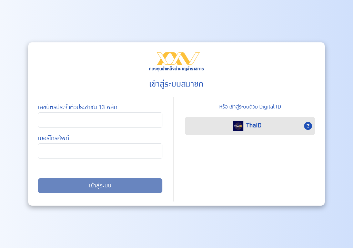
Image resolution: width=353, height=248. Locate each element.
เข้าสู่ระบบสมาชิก (176, 84)
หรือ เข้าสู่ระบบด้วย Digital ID (250, 106)
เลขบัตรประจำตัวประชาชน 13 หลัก (78, 107)
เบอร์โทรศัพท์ (53, 138)
